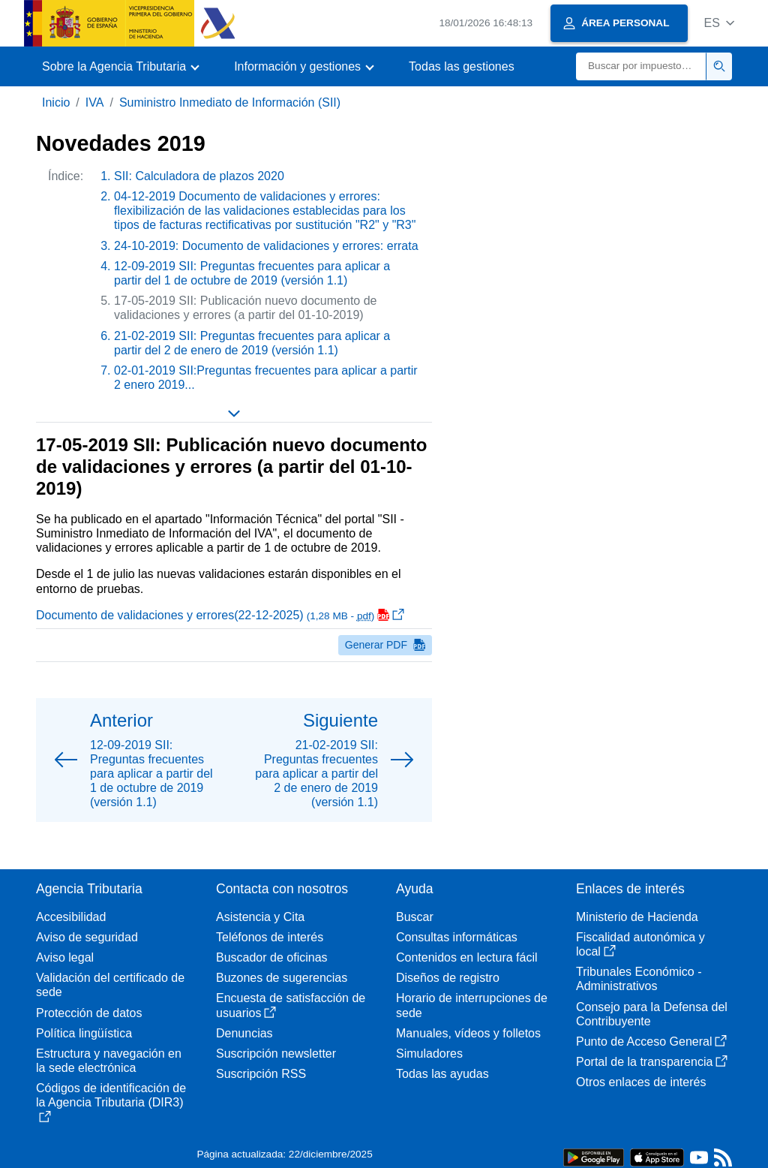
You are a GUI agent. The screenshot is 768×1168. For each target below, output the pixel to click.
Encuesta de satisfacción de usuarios (290, 1005)
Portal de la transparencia (652, 1061)
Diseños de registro (448, 977)
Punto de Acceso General (651, 1041)
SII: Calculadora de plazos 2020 (199, 176)
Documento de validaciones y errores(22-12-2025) (220, 615)
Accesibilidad (71, 917)
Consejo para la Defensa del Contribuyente (652, 1014)
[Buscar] (641, 66)
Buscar (415, 917)
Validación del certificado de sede (110, 984)
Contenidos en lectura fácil (467, 957)
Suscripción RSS (261, 1073)
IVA (95, 102)
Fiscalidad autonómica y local (640, 944)
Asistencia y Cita (260, 917)
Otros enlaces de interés (641, 1082)
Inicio (56, 102)
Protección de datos (89, 1013)
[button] (719, 23)
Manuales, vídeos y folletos (468, 1033)
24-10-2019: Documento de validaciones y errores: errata (266, 245)
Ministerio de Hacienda (637, 917)
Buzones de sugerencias (281, 977)
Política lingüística (84, 1033)
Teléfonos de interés (269, 937)
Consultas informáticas (457, 937)
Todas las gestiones (461, 66)
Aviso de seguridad (87, 937)
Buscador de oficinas (272, 957)
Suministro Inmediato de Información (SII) (229, 102)
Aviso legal (65, 957)
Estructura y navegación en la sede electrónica (109, 1060)
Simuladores (429, 1053)
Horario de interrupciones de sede (472, 1005)
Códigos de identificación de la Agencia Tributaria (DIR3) (111, 1102)
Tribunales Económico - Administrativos (638, 978)
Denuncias (244, 1033)
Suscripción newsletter (276, 1053)
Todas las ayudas (442, 1073)
